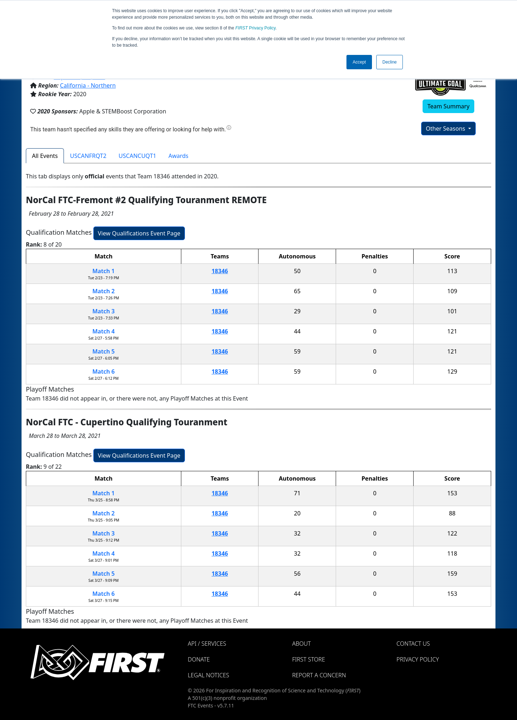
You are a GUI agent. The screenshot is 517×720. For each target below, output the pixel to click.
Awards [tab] (178, 156)
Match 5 (103, 351)
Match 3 (103, 311)
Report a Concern (319, 675)
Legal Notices (208, 675)
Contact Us (413, 643)
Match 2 (103, 291)
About (301, 643)
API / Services (207, 643)
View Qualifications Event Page (139, 233)
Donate (199, 659)
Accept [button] (359, 62)
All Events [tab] (45, 156)
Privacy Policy (256, 28)
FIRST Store (308, 659)
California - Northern (88, 85)
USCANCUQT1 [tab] (137, 156)
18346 (219, 271)
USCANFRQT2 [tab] (88, 156)
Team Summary (448, 106)
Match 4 (103, 331)
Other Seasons (446, 128)
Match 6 (103, 371)
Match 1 (103, 271)
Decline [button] (389, 62)
